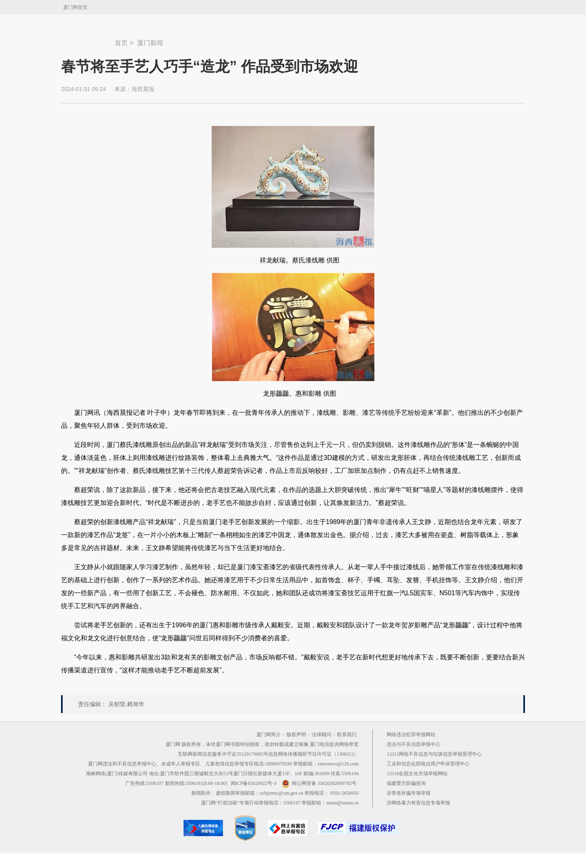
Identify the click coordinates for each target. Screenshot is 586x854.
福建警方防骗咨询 (406, 783)
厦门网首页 (75, 7)
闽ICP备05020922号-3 (254, 783)
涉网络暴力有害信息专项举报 (418, 803)
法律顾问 (321, 734)
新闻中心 (88, 39)
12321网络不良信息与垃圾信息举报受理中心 (434, 754)
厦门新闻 (150, 42)
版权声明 (296, 734)
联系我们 (346, 734)
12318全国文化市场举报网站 (417, 773)
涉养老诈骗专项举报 (409, 793)
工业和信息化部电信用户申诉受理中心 (428, 764)
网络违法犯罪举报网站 (411, 734)
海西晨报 (142, 89)
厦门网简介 (268, 734)
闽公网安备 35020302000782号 (319, 783)
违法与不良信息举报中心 (413, 744)
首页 (121, 42)
